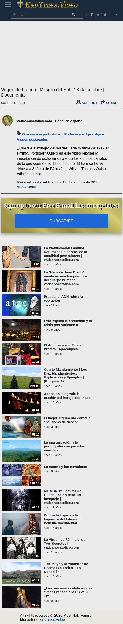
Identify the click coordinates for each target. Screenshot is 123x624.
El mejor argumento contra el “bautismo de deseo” (68, 420)
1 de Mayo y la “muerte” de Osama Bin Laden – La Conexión (66, 568)
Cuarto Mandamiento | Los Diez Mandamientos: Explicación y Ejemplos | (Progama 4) (65, 375)
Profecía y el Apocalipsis (84, 134)
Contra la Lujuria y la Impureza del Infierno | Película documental (62, 519)
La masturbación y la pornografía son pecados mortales (64, 446)
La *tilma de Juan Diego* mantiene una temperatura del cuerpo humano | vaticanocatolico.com (65, 278)
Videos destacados (32, 139)
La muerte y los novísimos (65, 467)
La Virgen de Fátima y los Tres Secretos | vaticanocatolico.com (64, 543)
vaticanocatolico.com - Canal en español (50, 121)
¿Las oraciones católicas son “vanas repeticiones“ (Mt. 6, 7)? (68, 592)
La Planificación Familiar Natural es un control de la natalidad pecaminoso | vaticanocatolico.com (65, 254)
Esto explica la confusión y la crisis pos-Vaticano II (68, 323)
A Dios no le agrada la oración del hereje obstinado (67, 396)
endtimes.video (52, 619)
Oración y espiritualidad (41, 134)
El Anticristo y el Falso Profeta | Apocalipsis (62, 347)
